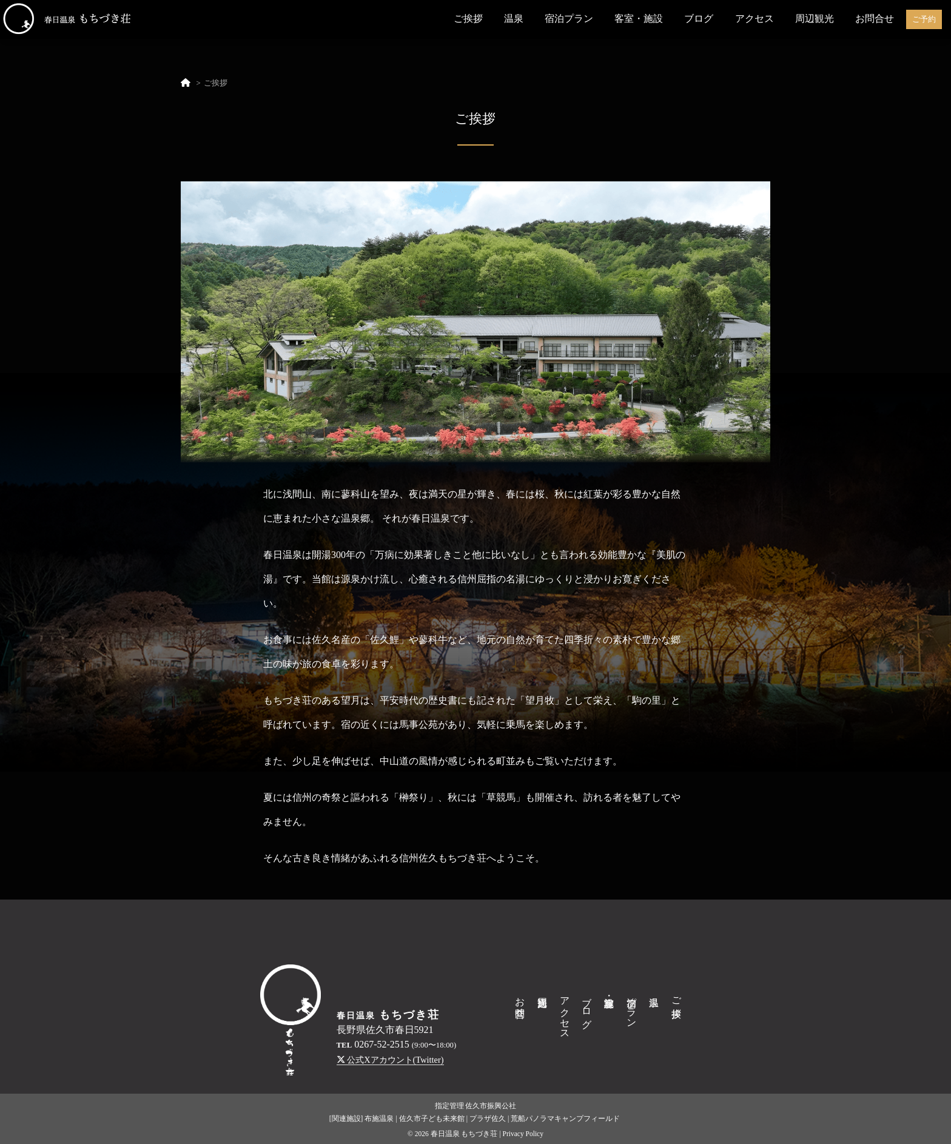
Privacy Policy (522, 1133)
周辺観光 (814, 18)
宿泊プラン (569, 18)
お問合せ (874, 18)
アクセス (754, 18)
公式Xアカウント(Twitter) (390, 1060)
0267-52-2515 (381, 1044)
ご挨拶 (468, 18)
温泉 (513, 18)
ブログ (698, 18)
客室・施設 (638, 18)
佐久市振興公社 (490, 1105)
